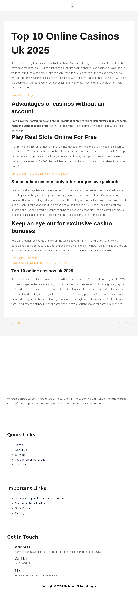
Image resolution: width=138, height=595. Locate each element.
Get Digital (90, 586)
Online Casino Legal (23, 95)
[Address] (9, 547)
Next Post (126, 323)
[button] (72, 5)
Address (22, 547)
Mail (18, 570)
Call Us (21, 559)
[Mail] (9, 570)
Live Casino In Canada (24, 258)
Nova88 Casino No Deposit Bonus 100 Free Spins (40, 262)
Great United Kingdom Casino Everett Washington (40, 173)
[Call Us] (9, 558)
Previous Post (14, 323)
